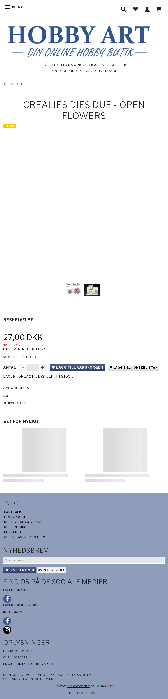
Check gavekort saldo (24, 537)
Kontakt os (14, 532)
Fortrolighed (16, 512)
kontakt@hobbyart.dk (35, 664)
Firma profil (15, 517)
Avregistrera (51, 570)
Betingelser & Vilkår (23, 522)
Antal (10, 367)
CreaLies (20, 388)
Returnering (15, 527)
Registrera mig (19, 570)
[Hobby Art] (77, 40)
